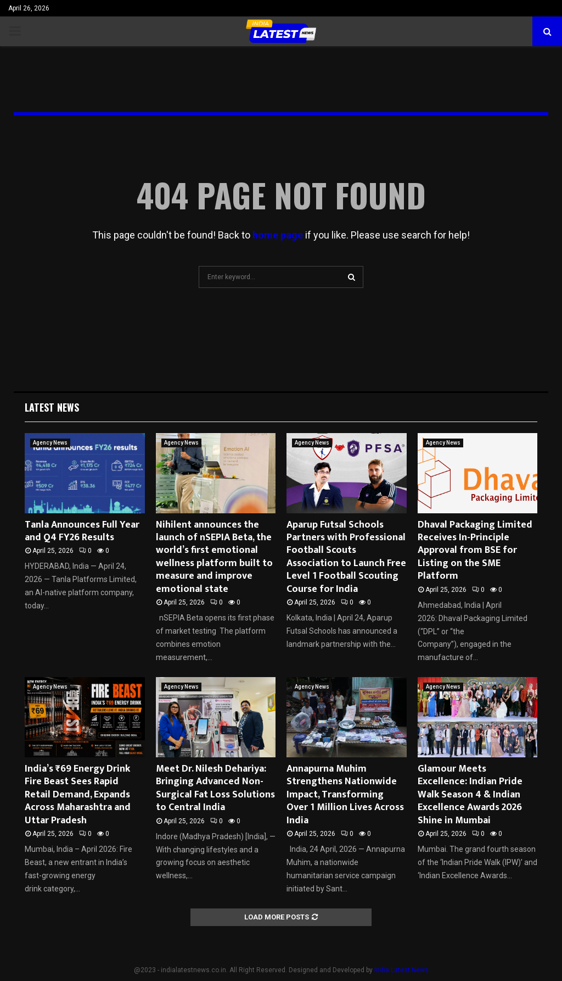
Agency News (50, 443)
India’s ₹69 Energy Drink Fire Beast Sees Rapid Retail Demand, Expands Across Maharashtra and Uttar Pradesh (78, 795)
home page (277, 235)
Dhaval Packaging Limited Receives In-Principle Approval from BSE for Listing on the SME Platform (475, 551)
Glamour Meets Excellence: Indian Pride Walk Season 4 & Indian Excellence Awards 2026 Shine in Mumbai (470, 795)
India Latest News (401, 970)
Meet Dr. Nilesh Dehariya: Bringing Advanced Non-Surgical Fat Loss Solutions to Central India (215, 788)
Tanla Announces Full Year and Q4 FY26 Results (82, 531)
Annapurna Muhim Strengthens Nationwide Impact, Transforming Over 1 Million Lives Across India (345, 795)
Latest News (52, 407)
